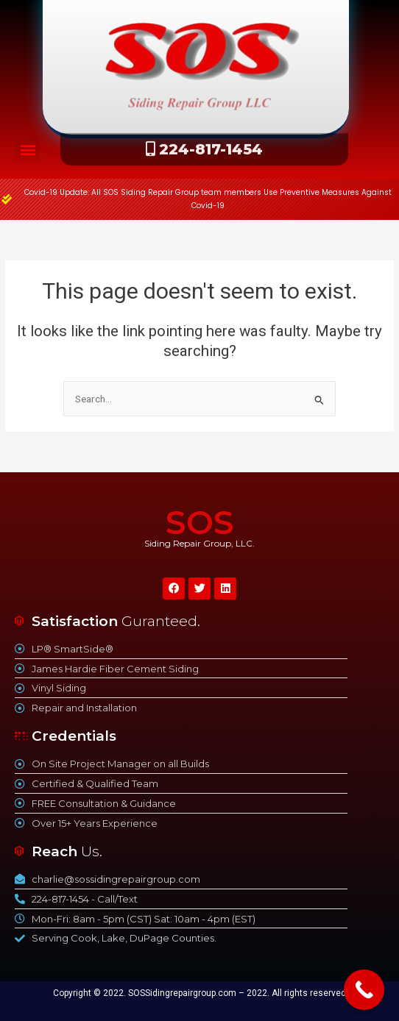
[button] (27, 150)
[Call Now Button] (364, 990)
